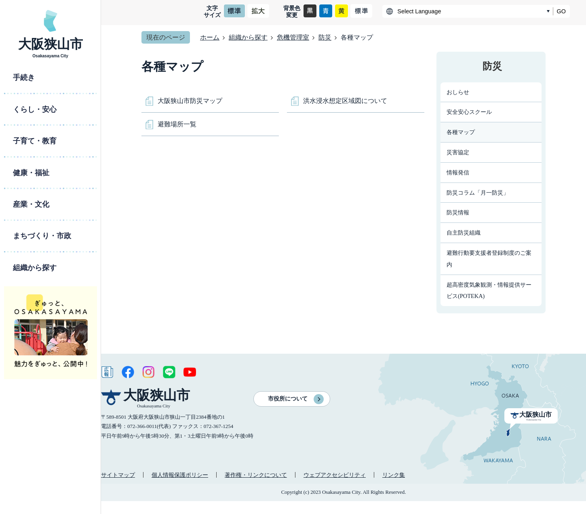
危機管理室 (293, 37)
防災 (324, 37)
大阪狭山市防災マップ (190, 100)
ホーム (209, 37)
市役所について (288, 399)
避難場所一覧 (177, 124)
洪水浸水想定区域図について (345, 100)
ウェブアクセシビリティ (335, 475)
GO (561, 11)
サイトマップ (118, 475)
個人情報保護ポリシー (180, 475)
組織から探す (248, 37)
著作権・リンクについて (256, 475)
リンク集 (393, 475)
